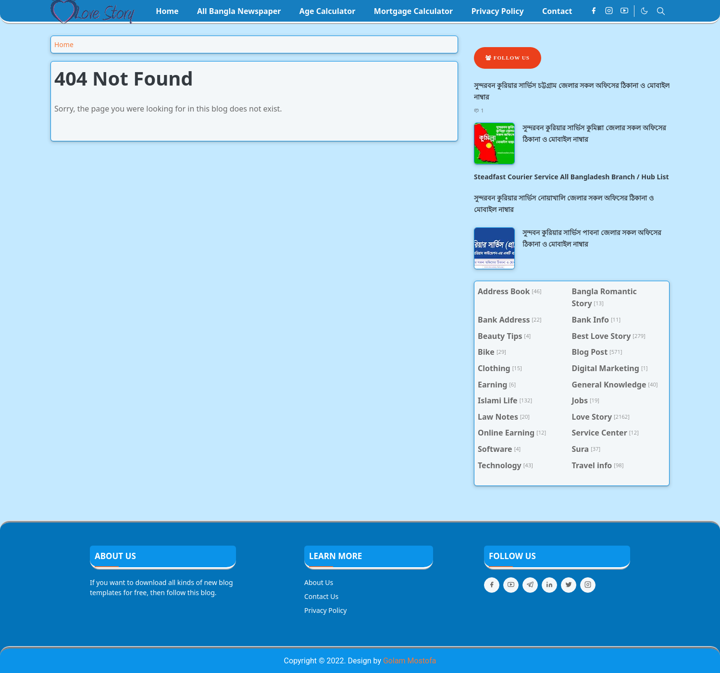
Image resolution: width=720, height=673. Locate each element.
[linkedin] (549, 585)
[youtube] (624, 11)
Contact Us (321, 596)
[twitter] (568, 585)
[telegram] (530, 585)
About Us (318, 582)
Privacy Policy (325, 610)
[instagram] (609, 11)
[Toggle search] (661, 11)
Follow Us (507, 58)
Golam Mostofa (409, 660)
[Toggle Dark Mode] (644, 11)
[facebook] (593, 11)
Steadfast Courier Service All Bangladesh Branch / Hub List (571, 176)
